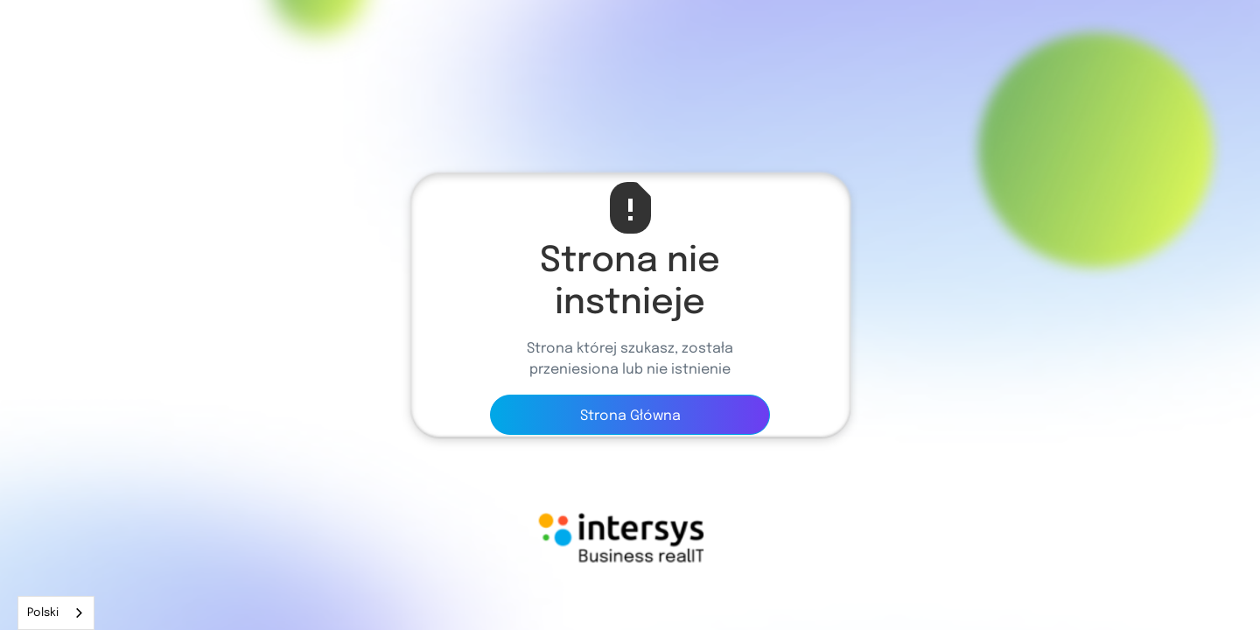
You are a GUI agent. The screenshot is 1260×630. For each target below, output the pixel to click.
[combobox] (56, 613)
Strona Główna (630, 416)
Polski (43, 613)
